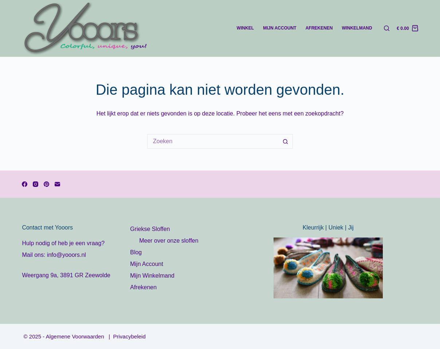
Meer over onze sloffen (168, 241)
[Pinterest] (46, 184)
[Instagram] (35, 184)
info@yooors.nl (66, 255)
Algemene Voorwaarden (77, 336)
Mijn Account (146, 264)
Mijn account (279, 28)
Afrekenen (319, 28)
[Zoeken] (386, 28)
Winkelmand (357, 28)
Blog (136, 252)
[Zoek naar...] (212, 141)
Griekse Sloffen (150, 229)
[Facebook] (24, 184)
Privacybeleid (129, 336)
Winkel (245, 28)
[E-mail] (57, 184)
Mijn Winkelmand (152, 275)
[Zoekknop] (285, 141)
